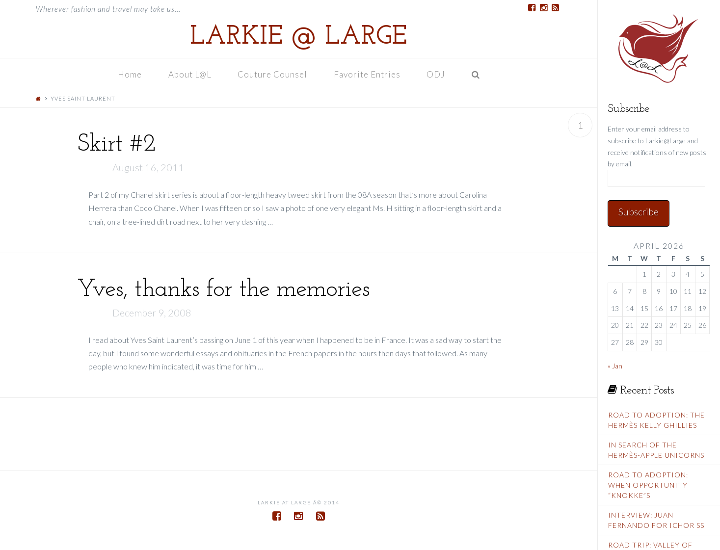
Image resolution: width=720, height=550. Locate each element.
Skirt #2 (116, 144)
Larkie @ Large (298, 37)
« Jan (615, 366)
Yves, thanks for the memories (223, 289)
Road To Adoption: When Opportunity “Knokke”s (648, 485)
